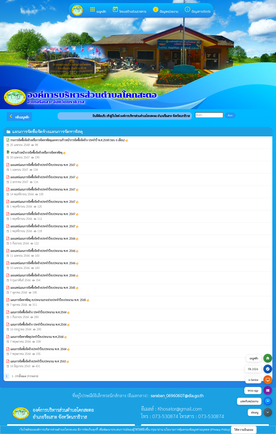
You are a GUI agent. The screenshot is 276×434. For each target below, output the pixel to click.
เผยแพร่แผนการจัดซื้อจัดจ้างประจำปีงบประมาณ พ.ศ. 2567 (44, 165)
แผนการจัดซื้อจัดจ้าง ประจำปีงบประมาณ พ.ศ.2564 (40, 312)
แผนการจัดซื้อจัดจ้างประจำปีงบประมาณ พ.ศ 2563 (39, 361)
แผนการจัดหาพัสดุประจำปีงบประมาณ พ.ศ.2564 (38, 337)
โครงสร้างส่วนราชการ (129, 10)
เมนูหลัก (97, 10)
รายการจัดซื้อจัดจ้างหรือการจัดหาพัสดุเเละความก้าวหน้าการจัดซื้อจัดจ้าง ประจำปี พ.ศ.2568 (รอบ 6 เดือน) (69, 140)
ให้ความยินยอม (243, 429)
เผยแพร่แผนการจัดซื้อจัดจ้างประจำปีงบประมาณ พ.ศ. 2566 (44, 238)
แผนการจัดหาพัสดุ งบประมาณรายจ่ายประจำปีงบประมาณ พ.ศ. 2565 (49, 300)
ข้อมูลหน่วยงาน (165, 10)
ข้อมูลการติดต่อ (197, 10)
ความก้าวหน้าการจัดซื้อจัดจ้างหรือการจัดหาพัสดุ (38, 152)
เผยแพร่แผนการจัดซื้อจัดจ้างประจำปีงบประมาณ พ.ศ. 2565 (44, 288)
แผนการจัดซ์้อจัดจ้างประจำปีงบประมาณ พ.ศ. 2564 (40, 349)
